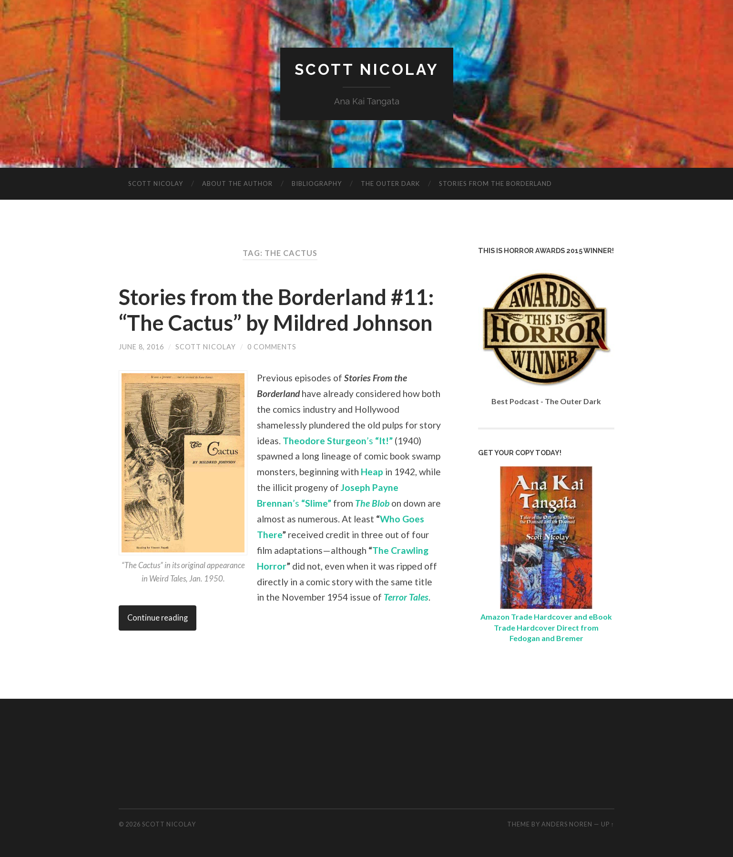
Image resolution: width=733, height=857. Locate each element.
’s (338, 440)
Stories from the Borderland (495, 183)
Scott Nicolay (367, 69)
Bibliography (317, 183)
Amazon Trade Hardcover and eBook (546, 616)
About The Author (237, 183)
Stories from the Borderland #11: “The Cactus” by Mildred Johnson (276, 310)
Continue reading (157, 617)
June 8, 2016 (141, 347)
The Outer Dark (390, 183)
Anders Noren (566, 824)
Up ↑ (607, 824)
